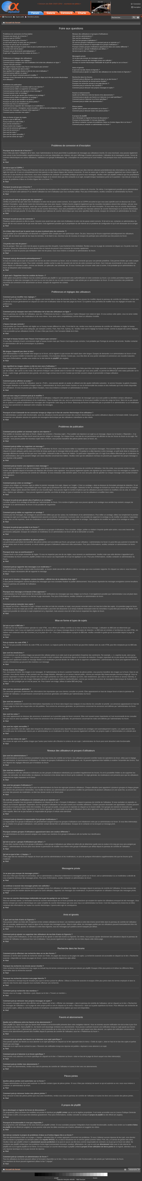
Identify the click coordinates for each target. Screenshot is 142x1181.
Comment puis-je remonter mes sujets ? (16, 112)
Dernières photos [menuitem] (33, 17)
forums (95, 1178)
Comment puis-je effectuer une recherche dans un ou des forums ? (95, 79)
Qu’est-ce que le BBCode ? (12, 119)
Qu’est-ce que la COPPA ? (12, 38)
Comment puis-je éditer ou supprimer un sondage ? (20, 97)
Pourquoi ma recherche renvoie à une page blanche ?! (90, 83)
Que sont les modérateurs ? (81, 38)
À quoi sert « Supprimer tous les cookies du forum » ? (21, 53)
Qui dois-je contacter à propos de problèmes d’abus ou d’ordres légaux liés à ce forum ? (102, 122)
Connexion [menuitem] (137, 4)
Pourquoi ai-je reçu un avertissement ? (16, 104)
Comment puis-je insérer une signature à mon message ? (22, 91)
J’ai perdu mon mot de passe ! (13, 49)
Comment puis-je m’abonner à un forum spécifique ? (90, 99)
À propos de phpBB (95, 1115)
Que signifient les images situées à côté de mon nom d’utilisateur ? (25, 71)
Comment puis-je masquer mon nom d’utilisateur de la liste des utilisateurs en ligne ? (31, 62)
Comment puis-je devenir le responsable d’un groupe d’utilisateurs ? (95, 44)
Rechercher (134, 17)
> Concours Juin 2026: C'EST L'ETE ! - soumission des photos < (59, 4)
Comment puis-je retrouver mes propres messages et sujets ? (93, 88)
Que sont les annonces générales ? (15, 128)
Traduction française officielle (66, 1179)
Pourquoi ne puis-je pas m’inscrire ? (15, 40)
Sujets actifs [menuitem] (20, 17)
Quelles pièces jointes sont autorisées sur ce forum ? (90, 108)
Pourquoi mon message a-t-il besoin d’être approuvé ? (21, 110)
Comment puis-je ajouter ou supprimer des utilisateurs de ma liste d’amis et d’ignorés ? (101, 72)
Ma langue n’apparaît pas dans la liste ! (16, 69)
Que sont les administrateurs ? (82, 36)
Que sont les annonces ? (11, 130)
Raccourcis (8, 17)
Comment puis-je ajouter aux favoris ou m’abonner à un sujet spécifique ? (97, 97)
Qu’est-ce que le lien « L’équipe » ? (84, 51)
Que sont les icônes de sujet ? (13, 136)
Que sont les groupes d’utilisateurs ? (84, 40)
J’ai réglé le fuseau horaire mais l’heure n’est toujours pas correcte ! (26, 67)
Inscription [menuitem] (137, 7)
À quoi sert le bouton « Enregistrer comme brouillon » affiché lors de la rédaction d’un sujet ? (34, 108)
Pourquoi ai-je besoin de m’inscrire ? (15, 36)
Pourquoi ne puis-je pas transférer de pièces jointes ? (21, 101)
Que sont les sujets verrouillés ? (14, 134)
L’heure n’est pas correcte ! (12, 64)
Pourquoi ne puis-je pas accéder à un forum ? (18, 99)
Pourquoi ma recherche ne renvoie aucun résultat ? (89, 81)
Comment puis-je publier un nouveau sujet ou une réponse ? (23, 87)
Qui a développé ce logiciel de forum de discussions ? (90, 118)
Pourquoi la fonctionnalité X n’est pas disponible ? (89, 120)
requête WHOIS (48, 1140)
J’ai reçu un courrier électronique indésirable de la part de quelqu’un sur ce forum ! (100, 62)
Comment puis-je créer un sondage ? (15, 93)
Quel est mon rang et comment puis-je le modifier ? (20, 75)
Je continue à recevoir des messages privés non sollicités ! (92, 60)
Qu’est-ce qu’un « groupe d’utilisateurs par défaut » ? (90, 49)
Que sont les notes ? (10, 132)
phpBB (55, 358)
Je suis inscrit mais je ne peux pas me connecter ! (20, 42)
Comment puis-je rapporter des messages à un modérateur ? (23, 106)
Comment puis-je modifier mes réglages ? (17, 60)
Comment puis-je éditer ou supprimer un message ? (20, 89)
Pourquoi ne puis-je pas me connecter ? (16, 44)
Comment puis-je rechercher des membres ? (87, 85)
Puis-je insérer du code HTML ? (13, 121)
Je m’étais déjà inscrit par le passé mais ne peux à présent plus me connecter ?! (30, 47)
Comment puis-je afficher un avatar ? (15, 73)
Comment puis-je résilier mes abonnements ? (87, 101)
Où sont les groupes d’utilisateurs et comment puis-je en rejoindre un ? (96, 42)
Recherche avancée (138, 17)
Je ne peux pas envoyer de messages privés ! (87, 58)
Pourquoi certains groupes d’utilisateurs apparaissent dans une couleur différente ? (100, 47)
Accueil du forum (12, 1169)
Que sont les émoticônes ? (12, 124)
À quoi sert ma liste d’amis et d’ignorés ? (86, 70)
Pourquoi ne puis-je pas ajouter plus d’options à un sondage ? (24, 95)
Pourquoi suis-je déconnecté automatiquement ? (19, 51)
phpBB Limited (61, 1112)
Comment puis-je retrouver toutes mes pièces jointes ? (90, 111)
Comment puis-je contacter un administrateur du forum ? (91, 124)
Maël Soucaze (80, 1179)
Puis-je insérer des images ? (12, 126)
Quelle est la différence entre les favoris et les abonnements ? (93, 95)
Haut (7, 162)
